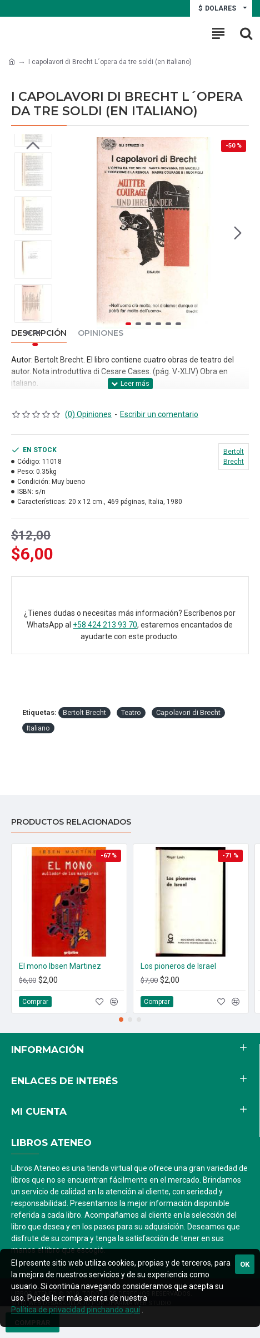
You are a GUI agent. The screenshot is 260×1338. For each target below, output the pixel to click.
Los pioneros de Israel (178, 966)
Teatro (131, 712)
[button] (238, 233)
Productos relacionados (71, 822)
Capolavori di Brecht (188, 712)
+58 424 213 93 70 (105, 624)
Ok (244, 1264)
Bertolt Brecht (84, 712)
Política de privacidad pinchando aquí (75, 1309)
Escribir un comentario (159, 414)
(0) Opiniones (88, 414)
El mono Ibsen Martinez (60, 966)
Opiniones (100, 333)
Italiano (38, 728)
